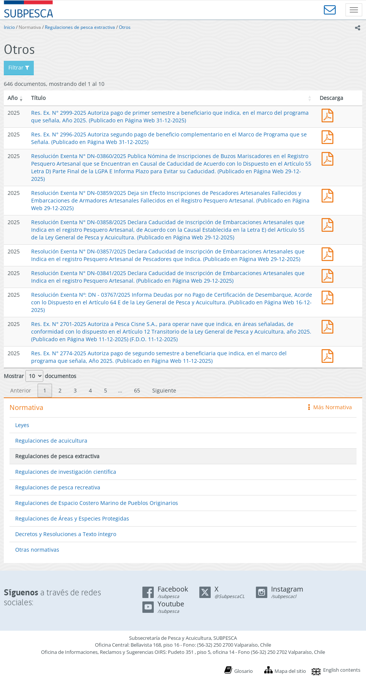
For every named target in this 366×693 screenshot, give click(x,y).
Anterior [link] (20, 390)
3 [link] (75, 390)
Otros (125, 27)
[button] (21, 98)
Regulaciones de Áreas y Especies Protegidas (72, 518)
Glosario (243, 671)
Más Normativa (330, 407)
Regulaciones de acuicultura (51, 440)
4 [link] (90, 390)
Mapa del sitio (290, 671)
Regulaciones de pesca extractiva (80, 27)
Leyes (22, 425)
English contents (341, 669)
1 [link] (44, 390)
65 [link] (137, 390)
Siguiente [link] (164, 390)
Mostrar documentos (40, 376)
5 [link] (105, 390)
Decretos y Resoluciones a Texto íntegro (65, 534)
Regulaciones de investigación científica (65, 471)
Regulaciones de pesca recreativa (57, 487)
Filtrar (18, 67)
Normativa (30, 27)
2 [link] (60, 390)
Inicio (9, 27)
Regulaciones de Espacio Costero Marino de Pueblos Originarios (96, 502)
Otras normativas (37, 549)
